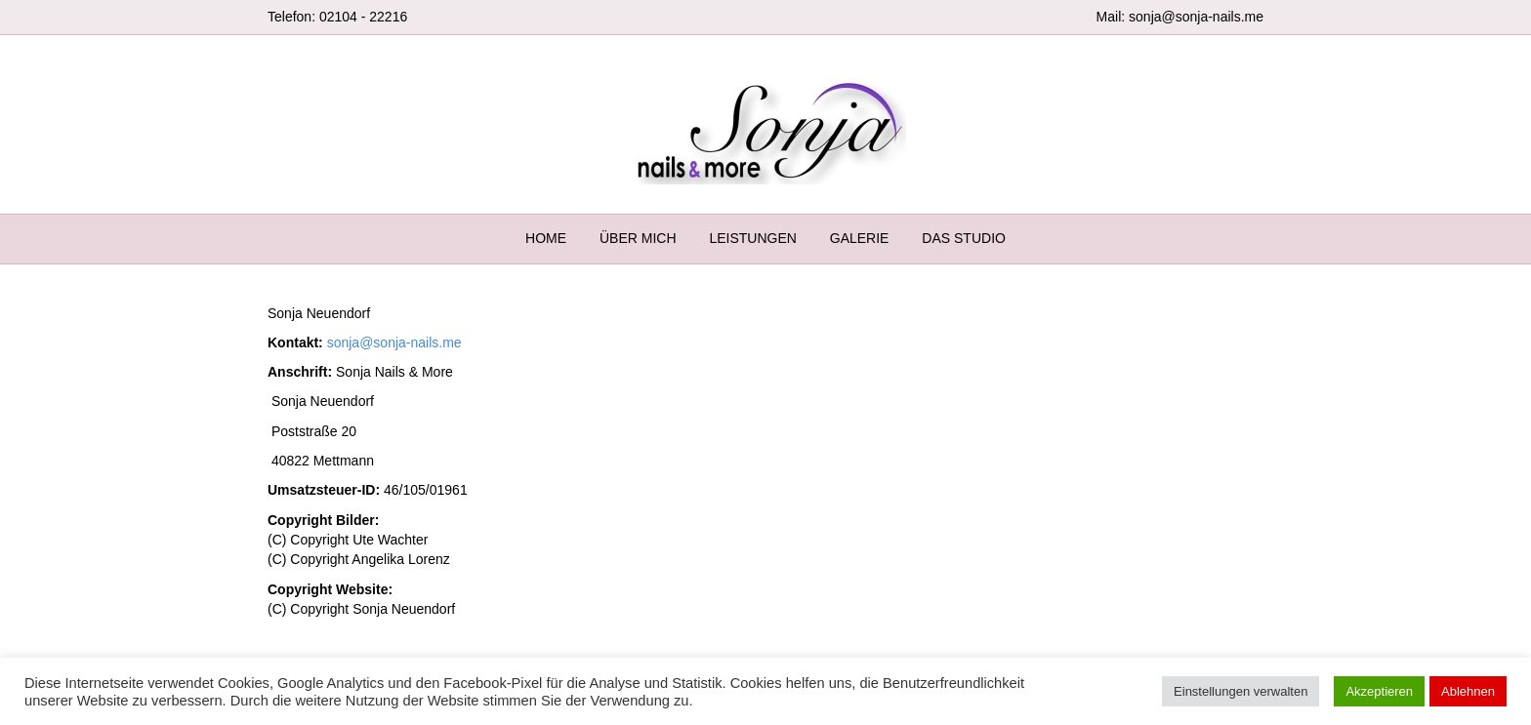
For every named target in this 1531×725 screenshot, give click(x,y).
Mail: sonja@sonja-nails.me (1180, 16)
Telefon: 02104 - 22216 (337, 16)
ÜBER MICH (638, 238)
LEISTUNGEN (752, 238)
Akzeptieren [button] (1379, 691)
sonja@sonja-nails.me (394, 342)
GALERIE (860, 238)
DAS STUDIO (964, 238)
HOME (545, 238)
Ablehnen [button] (1468, 691)
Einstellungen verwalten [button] (1240, 691)
